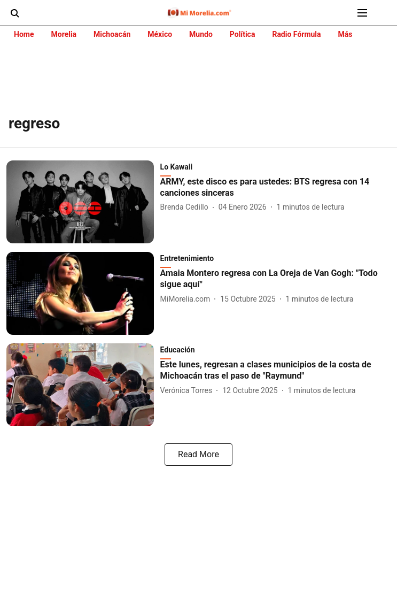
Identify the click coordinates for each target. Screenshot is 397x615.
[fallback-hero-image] (83, 201)
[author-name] (186, 207)
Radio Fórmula (296, 34)
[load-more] (198, 454)
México (159, 34)
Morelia (63, 34)
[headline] (275, 187)
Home (24, 34)
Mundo (201, 34)
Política (242, 34)
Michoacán (112, 34)
